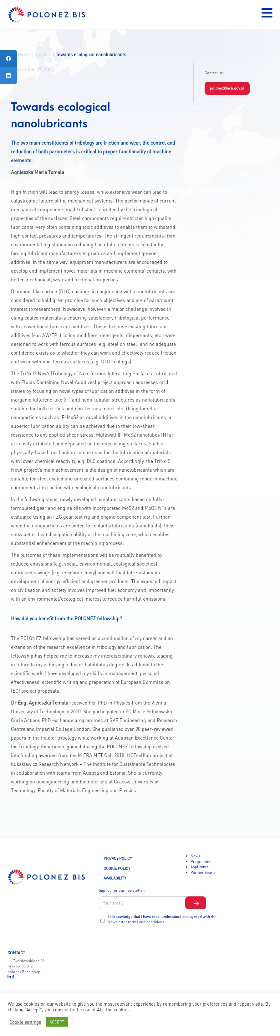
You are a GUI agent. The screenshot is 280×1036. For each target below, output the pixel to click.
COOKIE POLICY (117, 868)
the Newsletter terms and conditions (162, 919)
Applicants (199, 866)
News (195, 855)
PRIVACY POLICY (118, 858)
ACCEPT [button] (56, 1021)
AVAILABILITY (115, 877)
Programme (201, 861)
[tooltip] (8, 58)
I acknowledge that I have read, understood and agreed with (162, 919)
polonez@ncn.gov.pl (227, 87)
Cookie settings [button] (25, 1022)
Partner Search (203, 872)
